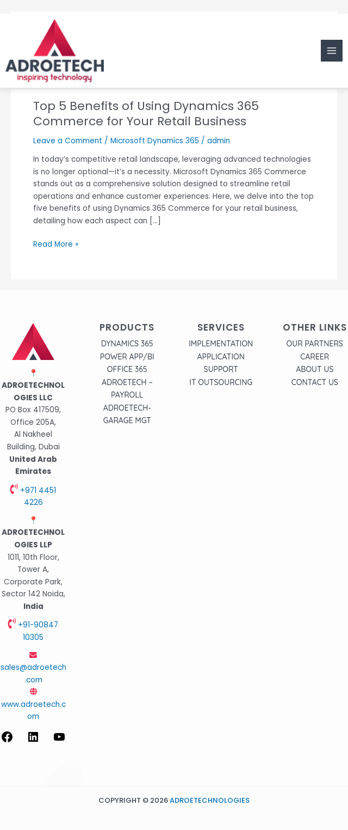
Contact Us (314, 382)
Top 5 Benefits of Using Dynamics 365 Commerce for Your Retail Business (146, 113)
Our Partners (315, 344)
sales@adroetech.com (33, 668)
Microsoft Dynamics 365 (154, 141)
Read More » (55, 244)
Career (314, 357)
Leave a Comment (67, 141)
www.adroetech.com (33, 705)
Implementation (221, 344)
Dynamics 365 (127, 344)
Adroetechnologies (210, 800)
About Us (314, 369)
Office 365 (127, 369)
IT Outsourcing (220, 382)
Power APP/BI (127, 357)
